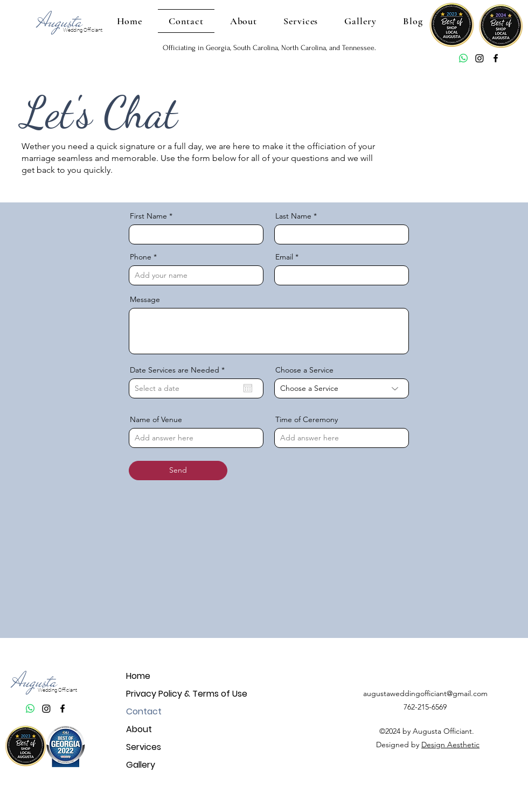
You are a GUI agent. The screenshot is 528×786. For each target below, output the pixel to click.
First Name (148, 216)
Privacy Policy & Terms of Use (164, 693)
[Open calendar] (248, 388)
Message (145, 299)
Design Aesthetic (450, 744)
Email (284, 257)
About (139, 729)
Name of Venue (156, 419)
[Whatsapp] (463, 58)
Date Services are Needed (179, 370)
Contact (144, 711)
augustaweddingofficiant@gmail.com (425, 693)
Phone (140, 257)
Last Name (293, 216)
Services (143, 747)
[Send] (178, 470)
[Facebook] (495, 58)
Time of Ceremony (306, 419)
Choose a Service (304, 370)
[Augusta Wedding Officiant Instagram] (479, 58)
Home (138, 676)
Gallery (140, 765)
